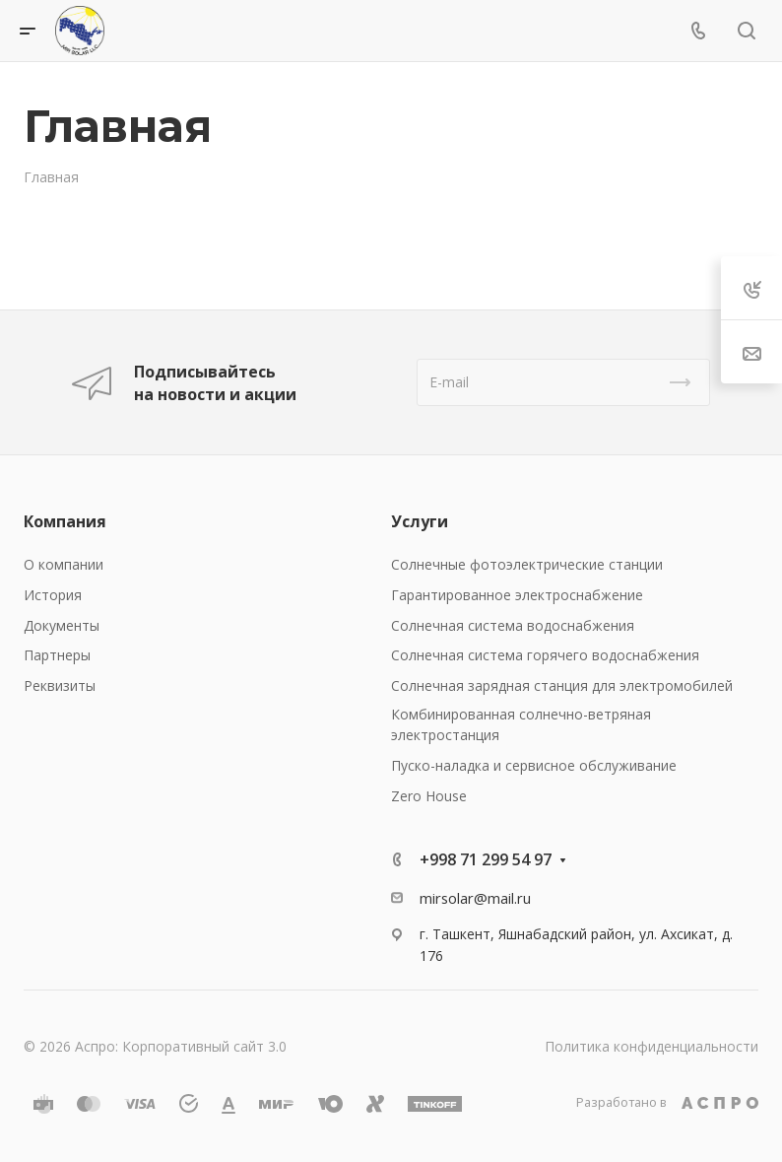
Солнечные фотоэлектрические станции (527, 564)
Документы (61, 625)
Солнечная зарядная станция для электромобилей (562, 685)
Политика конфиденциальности (651, 1046)
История (53, 594)
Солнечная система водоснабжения (512, 625)
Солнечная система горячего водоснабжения (545, 655)
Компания (65, 521)
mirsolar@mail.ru (475, 898)
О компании (63, 564)
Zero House (429, 795)
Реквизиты (60, 685)
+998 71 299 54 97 (486, 859)
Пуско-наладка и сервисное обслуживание (534, 765)
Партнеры (57, 655)
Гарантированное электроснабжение (517, 594)
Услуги (419, 521)
